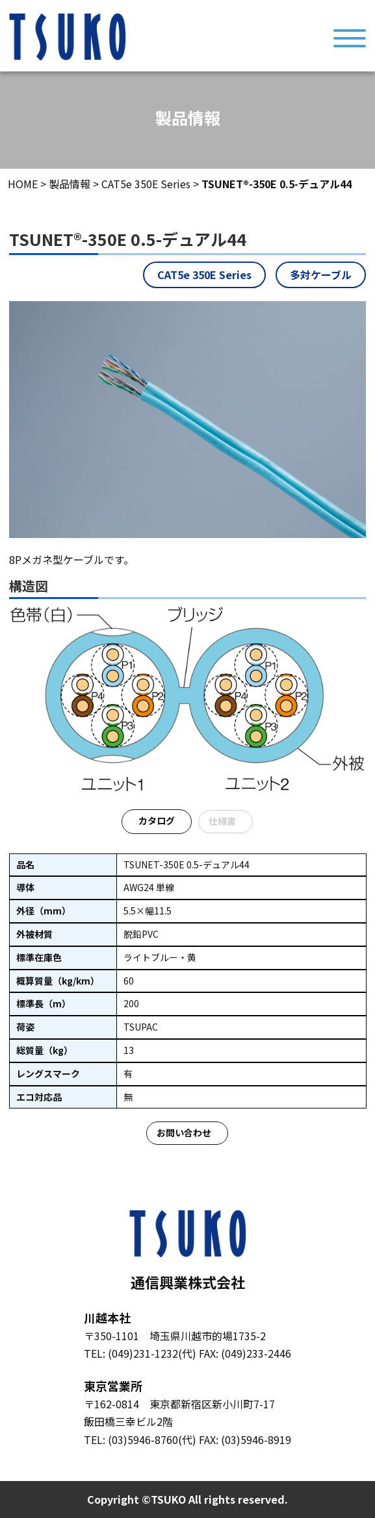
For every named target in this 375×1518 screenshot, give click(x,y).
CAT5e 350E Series (204, 274)
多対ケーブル (321, 274)
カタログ (156, 820)
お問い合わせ (184, 1132)
